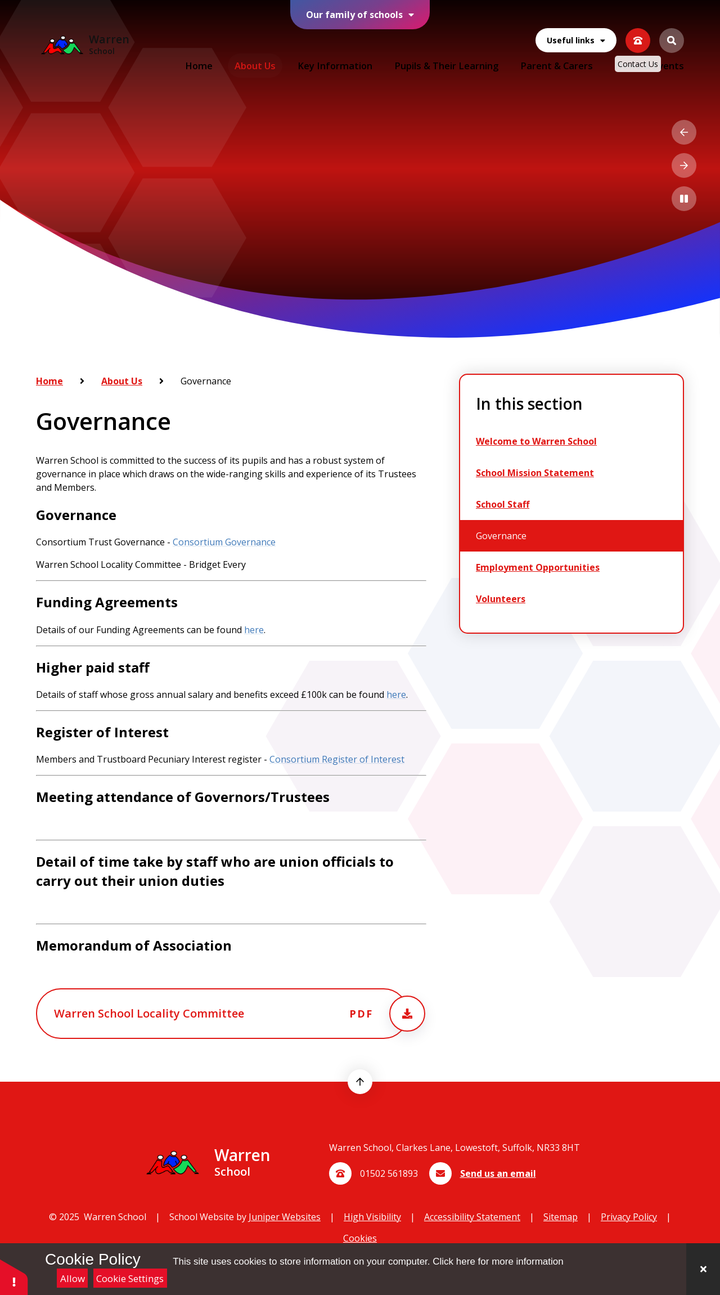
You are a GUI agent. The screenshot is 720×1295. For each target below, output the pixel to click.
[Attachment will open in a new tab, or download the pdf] (222, 1013)
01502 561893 (389, 1173)
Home (49, 381)
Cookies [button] (360, 1238)
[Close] (703, 1269)
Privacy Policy (629, 1217)
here (254, 629)
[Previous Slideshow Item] (684, 132)
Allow (72, 1278)
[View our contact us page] (638, 30)
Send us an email (498, 1173)
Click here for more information (498, 1261)
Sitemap (560, 1217)
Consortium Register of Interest (336, 759)
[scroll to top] (360, 1081)
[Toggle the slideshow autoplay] (684, 198)
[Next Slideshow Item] (684, 165)
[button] (14, 1276)
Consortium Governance (224, 542)
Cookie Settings (130, 1278)
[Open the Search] (671, 30)
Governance (206, 381)
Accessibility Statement (472, 1217)
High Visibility (372, 1217)
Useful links (576, 30)
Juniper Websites (285, 1217)
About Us (121, 381)
